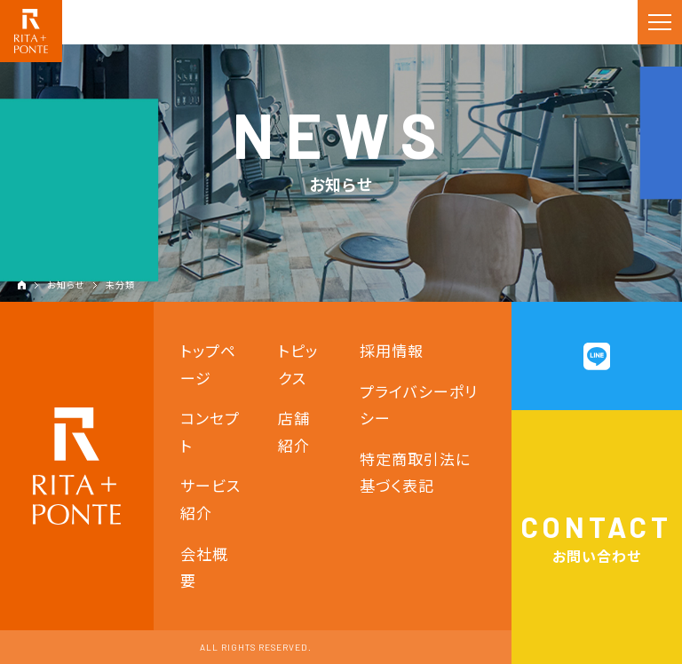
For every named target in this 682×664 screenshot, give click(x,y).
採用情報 (392, 350)
